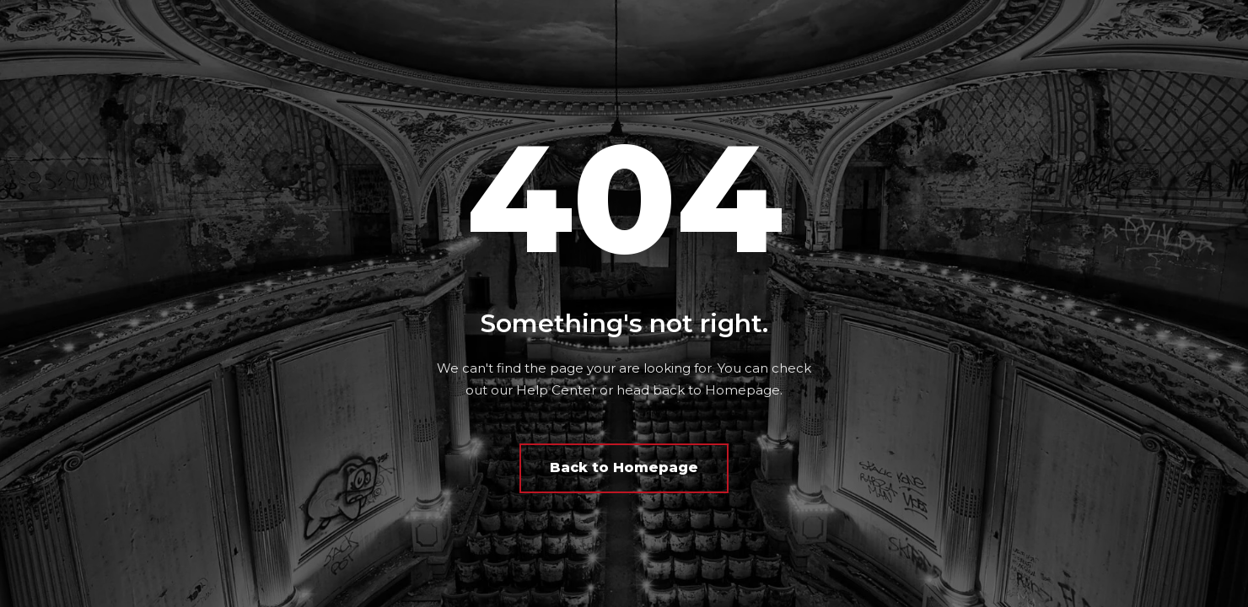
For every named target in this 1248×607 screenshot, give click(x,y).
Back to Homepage (624, 467)
